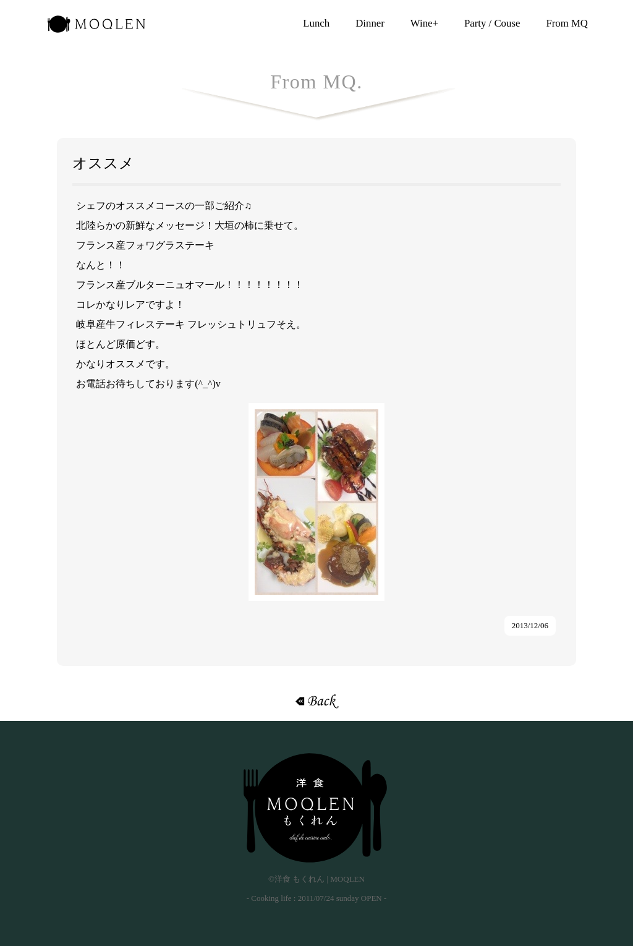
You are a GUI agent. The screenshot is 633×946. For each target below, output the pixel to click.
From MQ (567, 23)
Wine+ (424, 23)
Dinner (369, 23)
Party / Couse (492, 23)
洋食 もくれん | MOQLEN (96, 27)
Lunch (316, 23)
